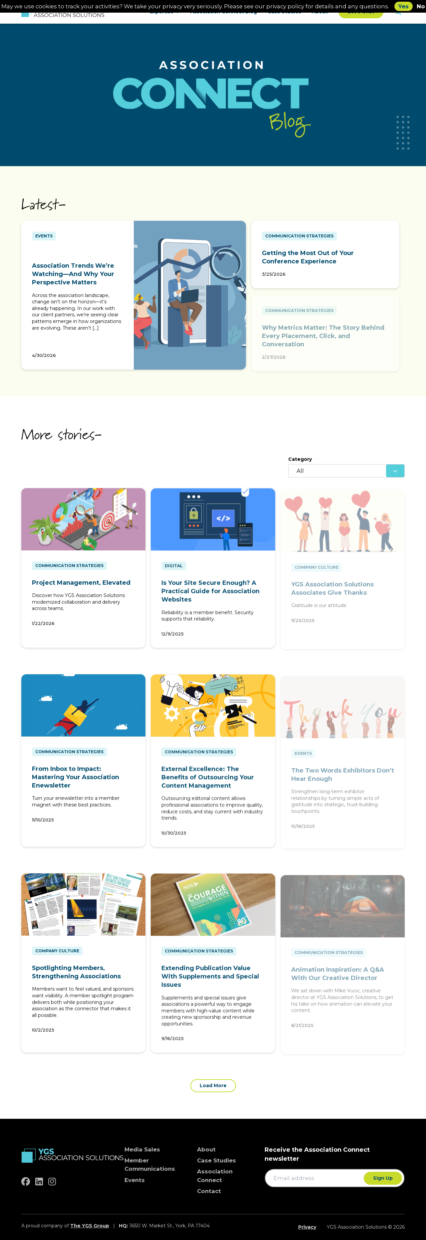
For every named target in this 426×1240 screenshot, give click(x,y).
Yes (403, 6)
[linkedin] (39, 1181)
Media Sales (142, 1149)
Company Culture (57, 953)
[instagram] (52, 1181)
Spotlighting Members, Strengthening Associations (76, 975)
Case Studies (216, 1160)
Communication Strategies (299, 235)
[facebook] (25, 1181)
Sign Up (383, 1178)
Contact (209, 1191)
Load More (213, 1085)
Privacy (307, 1227)
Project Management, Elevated (81, 585)
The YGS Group (89, 1226)
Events (44, 238)
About (206, 1149)
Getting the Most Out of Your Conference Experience (308, 257)
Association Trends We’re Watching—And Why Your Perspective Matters (73, 277)
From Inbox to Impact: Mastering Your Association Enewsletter (75, 780)
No (421, 6)
